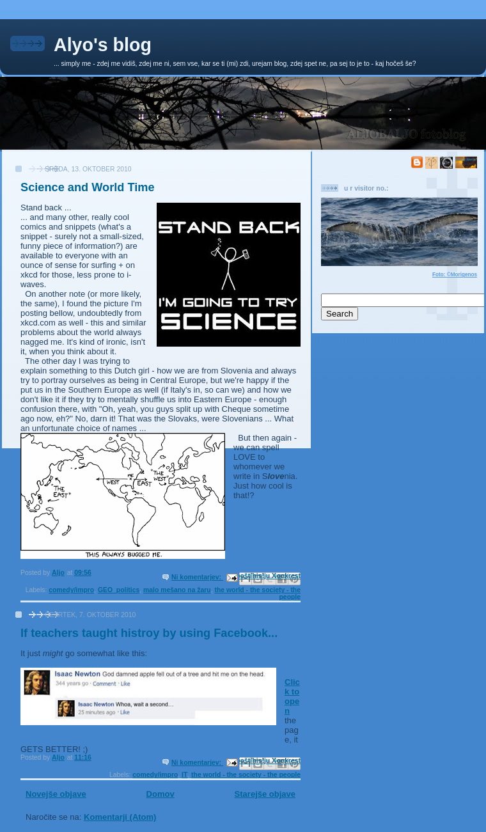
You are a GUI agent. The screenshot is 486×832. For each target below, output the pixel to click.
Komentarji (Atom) (120, 817)
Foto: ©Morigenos (454, 275)
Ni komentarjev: (197, 577)
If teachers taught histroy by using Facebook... (149, 633)
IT (184, 774)
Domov (160, 794)
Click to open (292, 696)
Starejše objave (265, 794)
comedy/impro (71, 589)
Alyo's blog (103, 45)
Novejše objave (56, 794)
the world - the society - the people (246, 774)
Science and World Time (87, 187)
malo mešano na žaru (177, 589)
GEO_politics (118, 589)
